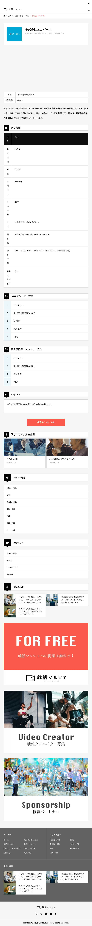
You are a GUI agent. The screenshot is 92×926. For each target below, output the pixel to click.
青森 (50, 33)
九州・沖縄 (11, 530)
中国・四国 (11, 523)
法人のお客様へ (30, 848)
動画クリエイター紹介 (12, 848)
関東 (8, 495)
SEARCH (89, 3)
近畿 (8, 516)
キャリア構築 (12, 554)
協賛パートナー (30, 844)
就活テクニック (12, 568)
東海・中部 (11, 509)
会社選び (10, 561)
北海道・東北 (12, 488)
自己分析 (10, 575)
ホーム (6, 840)
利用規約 (27, 853)
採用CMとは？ (9, 844)
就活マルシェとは (31, 840)
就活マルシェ (42, 33)
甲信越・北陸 (12, 502)
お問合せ (7, 853)
